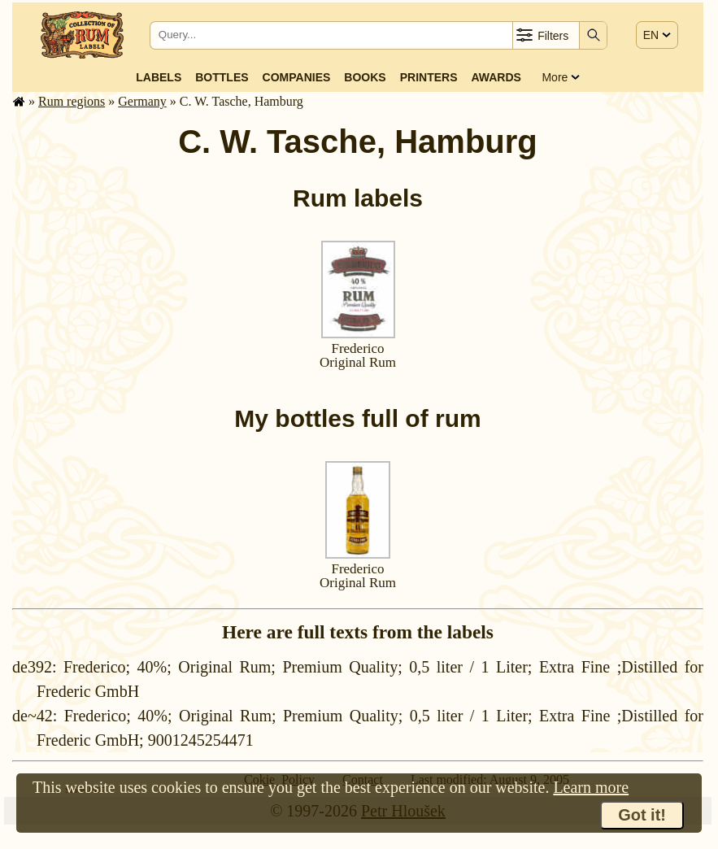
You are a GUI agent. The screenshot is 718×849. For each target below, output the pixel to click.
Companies (297, 77)
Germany (142, 101)
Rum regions (71, 101)
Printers (429, 77)
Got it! (642, 815)
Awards (495, 77)
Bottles (221, 77)
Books (364, 77)
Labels (158, 77)
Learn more (591, 787)
